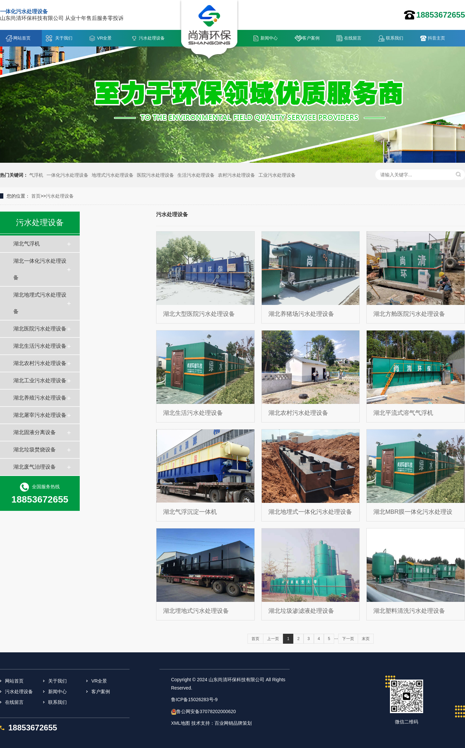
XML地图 (180, 723)
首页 (36, 196)
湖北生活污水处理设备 (39, 346)
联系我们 (394, 38)
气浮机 (36, 175)
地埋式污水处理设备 (113, 175)
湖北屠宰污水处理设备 (39, 415)
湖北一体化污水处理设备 (39, 269)
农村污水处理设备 (236, 175)
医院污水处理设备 (155, 175)
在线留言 (352, 38)
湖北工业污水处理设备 (39, 380)
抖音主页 (436, 38)
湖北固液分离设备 (34, 432)
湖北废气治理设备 (34, 467)
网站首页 (22, 38)
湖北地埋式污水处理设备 (39, 303)
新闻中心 (269, 38)
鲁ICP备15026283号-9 (194, 699)
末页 (366, 638)
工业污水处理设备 (277, 175)
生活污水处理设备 (196, 175)
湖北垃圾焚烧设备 (34, 449)
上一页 (273, 638)
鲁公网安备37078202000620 (206, 711)
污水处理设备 (152, 38)
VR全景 (104, 38)
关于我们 (63, 38)
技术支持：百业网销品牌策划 (221, 723)
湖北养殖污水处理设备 (39, 398)
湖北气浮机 (26, 243)
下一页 (348, 638)
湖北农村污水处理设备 (39, 363)
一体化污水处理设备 (67, 175)
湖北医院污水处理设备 (39, 328)
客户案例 (311, 38)
